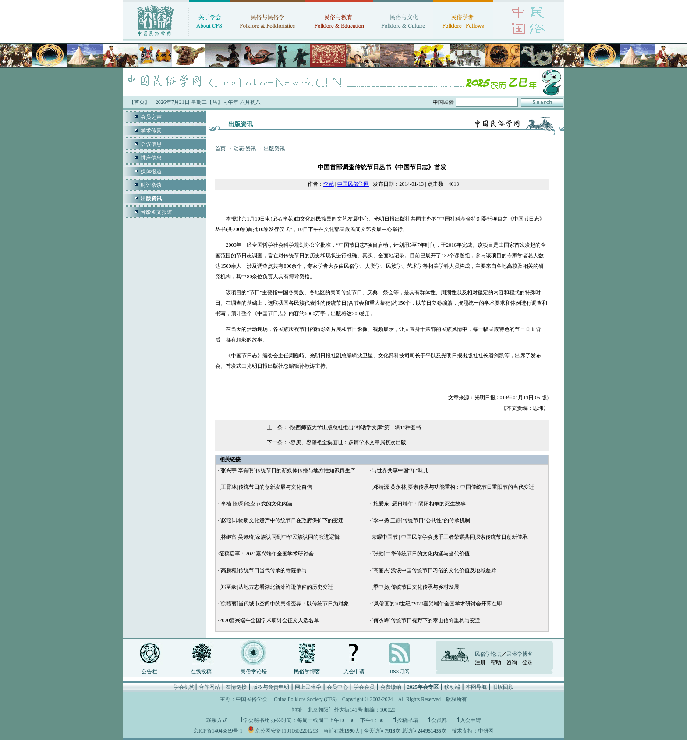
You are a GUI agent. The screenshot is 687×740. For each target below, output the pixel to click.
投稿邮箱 (407, 720)
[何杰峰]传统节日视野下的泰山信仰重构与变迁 (426, 620)
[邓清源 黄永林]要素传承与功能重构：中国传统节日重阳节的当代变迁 (453, 487)
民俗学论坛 (254, 672)
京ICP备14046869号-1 (218, 731)
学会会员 (364, 687)
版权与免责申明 (270, 687)
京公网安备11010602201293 (286, 731)
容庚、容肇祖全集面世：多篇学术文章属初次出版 (348, 442)
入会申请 (354, 672)
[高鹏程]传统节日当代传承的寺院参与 (263, 570)
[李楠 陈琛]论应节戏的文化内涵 (255, 504)
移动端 (452, 687)
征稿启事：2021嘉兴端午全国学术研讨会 (266, 554)
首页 (220, 149)
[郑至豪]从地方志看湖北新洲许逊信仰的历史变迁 (276, 587)
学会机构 (184, 687)
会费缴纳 (390, 687)
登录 (527, 662)
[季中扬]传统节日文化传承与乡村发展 (415, 587)
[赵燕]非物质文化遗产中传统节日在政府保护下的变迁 (281, 520)
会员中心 (337, 687)
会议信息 (151, 144)
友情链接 (236, 687)
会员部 (438, 720)
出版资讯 (274, 149)
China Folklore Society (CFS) (305, 699)
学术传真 (151, 131)
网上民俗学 (308, 687)
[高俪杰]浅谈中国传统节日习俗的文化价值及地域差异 (434, 570)
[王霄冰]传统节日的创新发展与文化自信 (265, 487)
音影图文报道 (156, 212)
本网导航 (476, 687)
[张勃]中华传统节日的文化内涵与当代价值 (421, 554)
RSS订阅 (399, 672)
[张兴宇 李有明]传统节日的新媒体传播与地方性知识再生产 (287, 470)
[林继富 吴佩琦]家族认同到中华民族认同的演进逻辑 (279, 537)
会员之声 (151, 117)
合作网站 (209, 687)
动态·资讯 (245, 149)
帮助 (496, 662)
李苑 (328, 184)
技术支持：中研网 (473, 731)
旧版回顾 (502, 687)
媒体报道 (151, 171)
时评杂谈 (151, 185)
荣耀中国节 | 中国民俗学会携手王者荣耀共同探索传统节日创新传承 (450, 537)
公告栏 (149, 672)
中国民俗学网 (353, 184)
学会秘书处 (256, 720)
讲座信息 (151, 158)
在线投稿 (201, 672)
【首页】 (139, 102)
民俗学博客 (307, 672)
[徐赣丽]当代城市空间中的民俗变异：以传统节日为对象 (284, 604)
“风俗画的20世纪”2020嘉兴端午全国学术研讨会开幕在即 (437, 604)
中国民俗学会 (251, 699)
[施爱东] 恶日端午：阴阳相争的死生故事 (419, 504)
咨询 (511, 662)
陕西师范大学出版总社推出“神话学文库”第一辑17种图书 (355, 427)
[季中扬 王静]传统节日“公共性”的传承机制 (421, 520)
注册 (480, 662)
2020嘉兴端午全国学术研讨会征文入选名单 (269, 620)
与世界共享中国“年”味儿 (400, 470)
